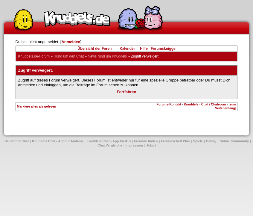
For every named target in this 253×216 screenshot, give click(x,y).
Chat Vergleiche (109, 145)
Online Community (234, 141)
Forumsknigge (163, 48)
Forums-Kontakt (169, 104)
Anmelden (70, 42)
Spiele (198, 141)
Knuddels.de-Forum (34, 56)
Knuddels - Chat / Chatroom (205, 104)
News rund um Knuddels (107, 56)
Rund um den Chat (69, 56)
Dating (211, 141)
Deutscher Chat (16, 141)
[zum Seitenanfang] (225, 106)
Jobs (150, 145)
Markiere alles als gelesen (36, 106)
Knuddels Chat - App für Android (57, 141)
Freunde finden (146, 141)
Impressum (134, 145)
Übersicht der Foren (94, 48)
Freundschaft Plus (175, 141)
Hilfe (144, 48)
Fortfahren (126, 92)
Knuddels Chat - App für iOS (108, 141)
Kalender (127, 48)
